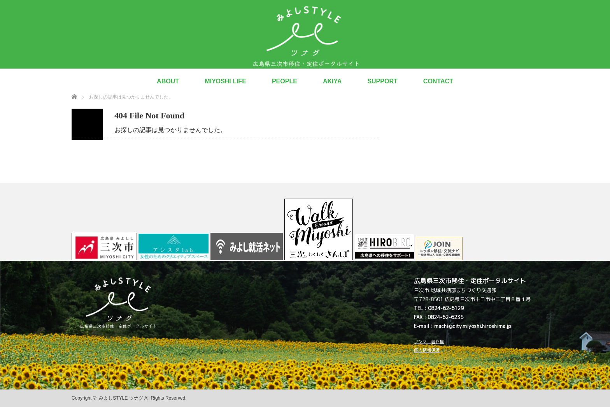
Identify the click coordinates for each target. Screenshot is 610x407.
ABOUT (168, 81)
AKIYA (332, 81)
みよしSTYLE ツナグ (121, 398)
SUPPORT (382, 81)
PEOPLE (284, 81)
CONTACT (438, 81)
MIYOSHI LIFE (225, 81)
